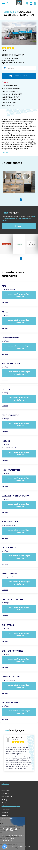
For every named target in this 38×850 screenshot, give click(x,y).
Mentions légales (7, 840)
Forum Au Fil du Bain (7, 818)
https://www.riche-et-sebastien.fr (13, 63)
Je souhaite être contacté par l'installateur (19, 295)
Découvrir (19, 226)
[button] (21, 199)
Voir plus (5, 152)
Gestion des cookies (8, 838)
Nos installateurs (6, 790)
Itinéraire (9, 68)
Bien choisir (5, 815)
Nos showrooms (6, 787)
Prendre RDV (5, 793)
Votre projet (5, 812)
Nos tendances (6, 809)
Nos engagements (7, 796)
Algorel (4, 803)
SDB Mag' (4, 799)
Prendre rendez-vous (19, 76)
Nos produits (17, 824)
